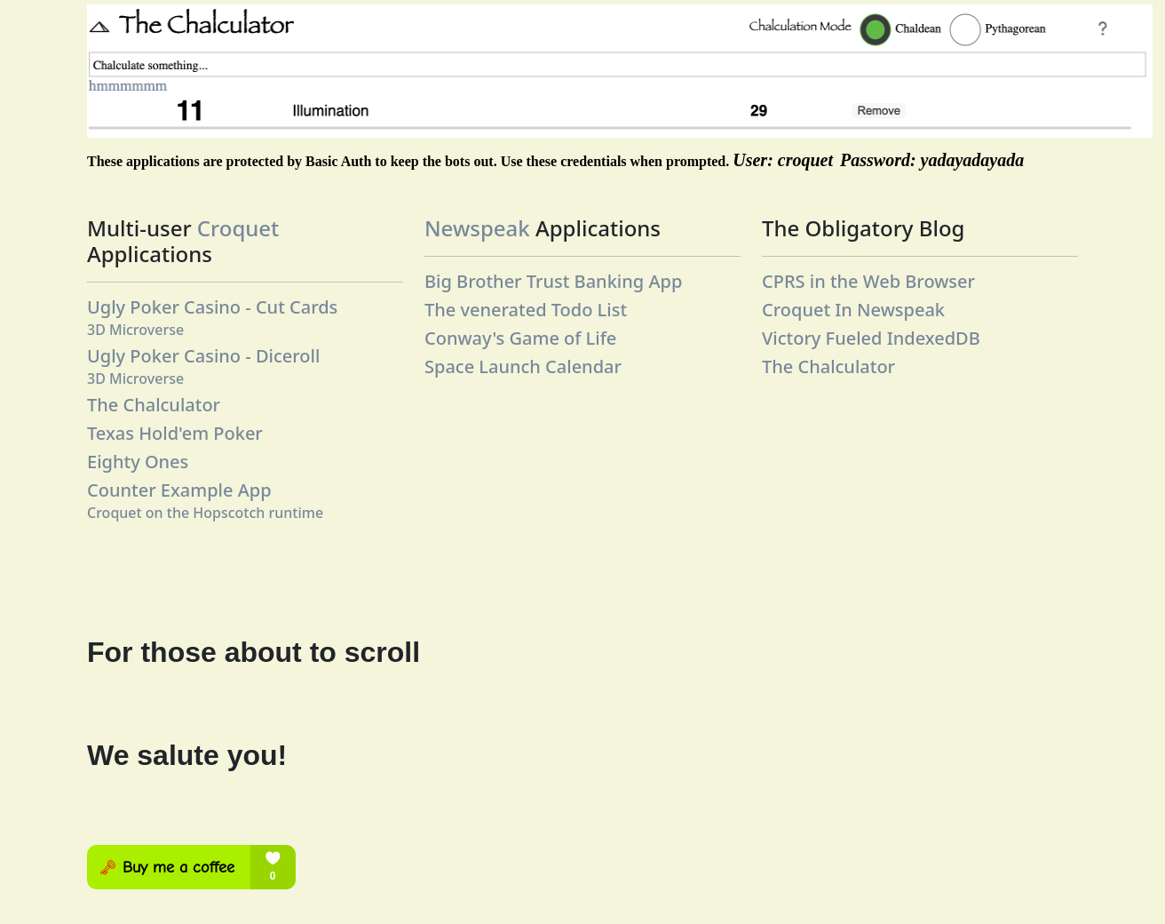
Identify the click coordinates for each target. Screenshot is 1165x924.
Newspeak (477, 228)
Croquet (238, 228)
